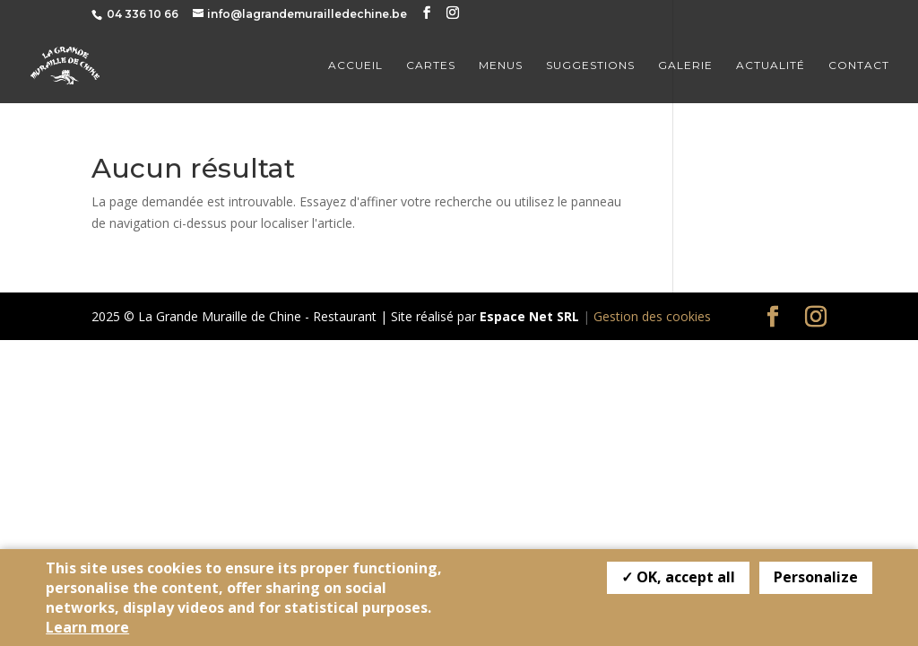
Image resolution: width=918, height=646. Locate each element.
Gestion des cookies (652, 316)
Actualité (770, 65)
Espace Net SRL (529, 316)
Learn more (87, 627)
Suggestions (590, 65)
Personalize (816, 577)
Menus (501, 65)
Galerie (685, 65)
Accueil (355, 65)
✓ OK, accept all (678, 577)
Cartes (430, 65)
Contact (858, 65)
